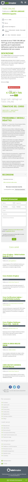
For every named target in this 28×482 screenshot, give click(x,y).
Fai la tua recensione (20, 189)
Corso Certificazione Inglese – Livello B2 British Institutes (13, 298)
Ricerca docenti (6, 430)
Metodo (6, 19)
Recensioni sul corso (8, 179)
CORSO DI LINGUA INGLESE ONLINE (11, 344)
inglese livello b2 (14, 110)
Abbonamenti (6, 425)
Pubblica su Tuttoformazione (10, 446)
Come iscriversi (6, 444)
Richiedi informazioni (16, 480)
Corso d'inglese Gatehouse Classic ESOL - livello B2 (11, 323)
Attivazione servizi (7, 448)
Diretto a (6, 30)
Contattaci (5, 455)
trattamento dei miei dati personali (15, 229)
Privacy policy (6, 409)
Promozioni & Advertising (9, 432)
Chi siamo (5, 402)
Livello (6, 35)
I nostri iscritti (6, 404)
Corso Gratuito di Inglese (11, 276)
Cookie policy (6, 411)
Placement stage (7, 437)
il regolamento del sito (10, 231)
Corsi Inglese (6, 258)
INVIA (14, 239)
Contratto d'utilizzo (7, 416)
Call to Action (6, 428)
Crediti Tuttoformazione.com (10, 434)
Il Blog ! (4, 418)
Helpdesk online (7, 453)
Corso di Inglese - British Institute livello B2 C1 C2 (14, 255)
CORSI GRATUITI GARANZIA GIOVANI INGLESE (12, 366)
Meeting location (6, 460)
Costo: (10, 91)
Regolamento (6, 414)
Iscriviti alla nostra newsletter (14, 390)
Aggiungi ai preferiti (14, 87)
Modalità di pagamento (8, 451)
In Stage (4, 463)
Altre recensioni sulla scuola (10, 182)
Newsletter (5, 407)
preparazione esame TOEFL (8, 111)
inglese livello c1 (6, 110)
